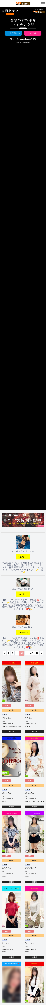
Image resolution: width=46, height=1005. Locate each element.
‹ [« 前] (4, 653)
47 (37, 653)
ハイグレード (23, 557)
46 (31, 653)
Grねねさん (29, 793)
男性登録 (13, 33)
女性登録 (32, 33)
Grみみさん (6, 868)
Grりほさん (29, 943)
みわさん (28, 718)
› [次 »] (41, 653)
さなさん (5, 943)
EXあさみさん (31, 868)
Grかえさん (6, 793)
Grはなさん (6, 718)
